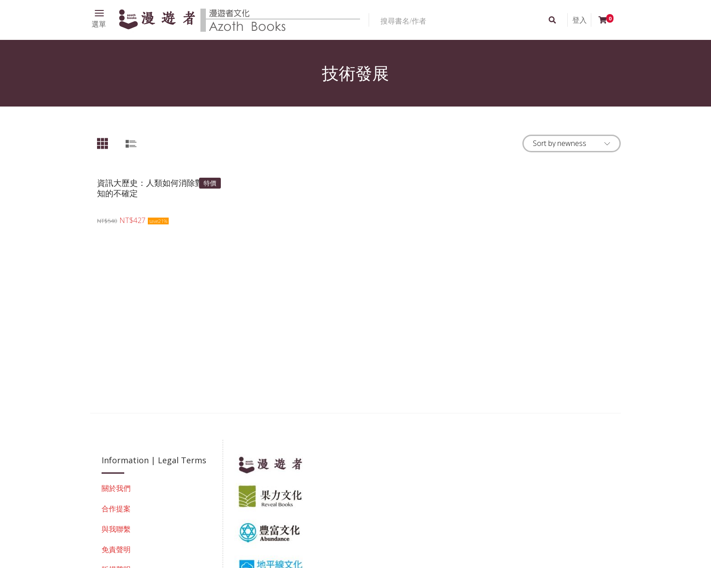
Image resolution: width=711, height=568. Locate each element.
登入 (579, 20)
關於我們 (116, 488)
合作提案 (116, 509)
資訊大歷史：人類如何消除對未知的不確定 (154, 188)
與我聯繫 (116, 529)
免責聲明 (116, 549)
